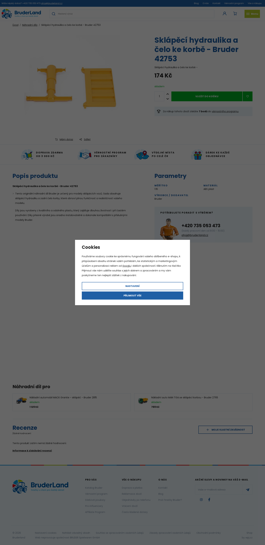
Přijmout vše (132, 295)
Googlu (126, 266)
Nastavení (132, 286)
